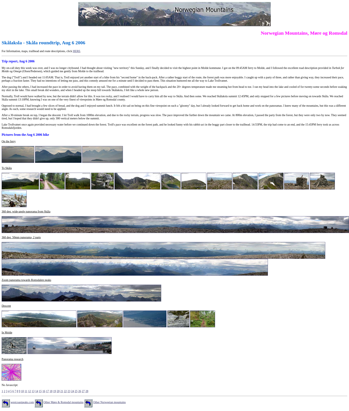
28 (86, 391)
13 (33, 391)
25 (76, 391)
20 (58, 391)
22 (65, 391)
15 (40, 391)
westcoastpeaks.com (22, 402)
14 (36, 391)
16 (43, 391)
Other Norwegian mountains (109, 402)
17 (47, 391)
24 (72, 391)
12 (29, 391)
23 (68, 391)
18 (51, 391)
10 (22, 391)
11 (26, 391)
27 (83, 391)
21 (61, 391)
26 (79, 391)
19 (54, 391)
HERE (76, 51)
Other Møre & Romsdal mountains (63, 402)
